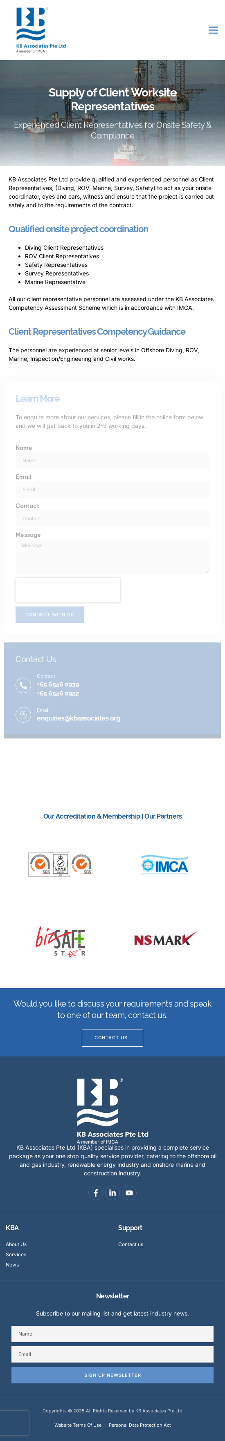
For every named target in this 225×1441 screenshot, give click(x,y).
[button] (213, 30)
